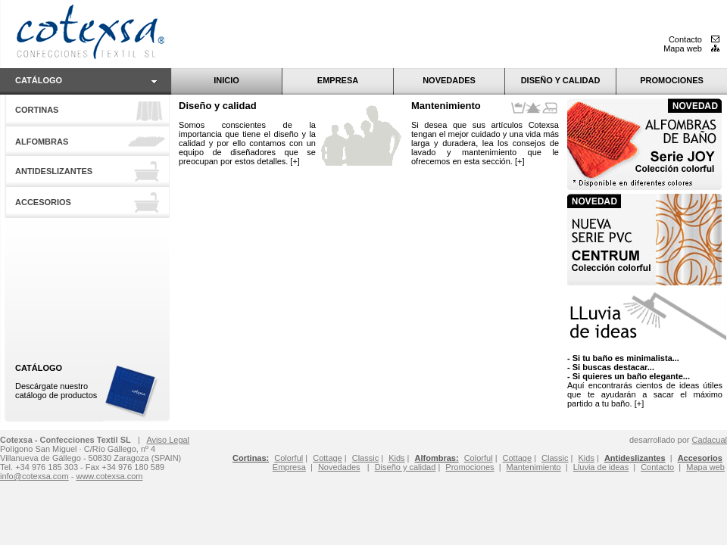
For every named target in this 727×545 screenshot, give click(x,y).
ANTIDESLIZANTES (53, 171)
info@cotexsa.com (34, 476)
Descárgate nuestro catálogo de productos (56, 381)
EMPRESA (337, 80)
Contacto (694, 39)
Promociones (469, 467)
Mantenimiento (446, 105)
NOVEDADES (449, 80)
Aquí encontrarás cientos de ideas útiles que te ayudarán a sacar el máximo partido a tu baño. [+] (644, 380)
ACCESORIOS (43, 202)
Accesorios (700, 457)
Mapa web (691, 48)
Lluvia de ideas (601, 467)
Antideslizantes (635, 457)
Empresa (289, 467)
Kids (586, 457)
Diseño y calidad (218, 105)
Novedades (339, 467)
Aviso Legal (167, 439)
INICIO (226, 80)
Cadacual (709, 439)
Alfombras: (437, 457)
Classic (554, 457)
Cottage (517, 457)
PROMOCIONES (672, 80)
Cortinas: (250, 457)
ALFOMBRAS (41, 141)
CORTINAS (36, 109)
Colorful (478, 457)
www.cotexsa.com (109, 476)
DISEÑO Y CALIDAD (561, 80)
